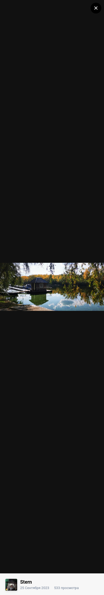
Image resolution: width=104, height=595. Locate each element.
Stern (26, 582)
